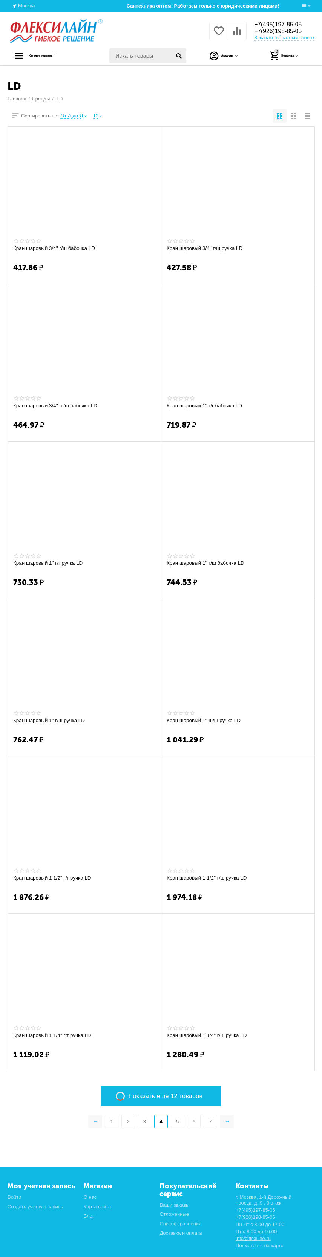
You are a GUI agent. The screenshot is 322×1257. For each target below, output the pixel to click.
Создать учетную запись (35, 1206)
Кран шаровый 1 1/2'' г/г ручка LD (54, 878)
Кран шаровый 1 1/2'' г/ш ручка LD (208, 878)
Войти (14, 1197)
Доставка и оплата (180, 1233)
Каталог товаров (54, 56)
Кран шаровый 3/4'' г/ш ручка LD (206, 248)
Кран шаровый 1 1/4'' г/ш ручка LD (208, 1035)
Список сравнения (180, 1223)
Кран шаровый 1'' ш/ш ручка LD (205, 721)
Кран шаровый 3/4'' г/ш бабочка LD (55, 248)
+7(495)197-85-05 (281, 24)
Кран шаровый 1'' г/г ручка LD (49, 563)
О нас (90, 1197)
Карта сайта (97, 1206)
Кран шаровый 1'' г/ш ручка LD (50, 721)
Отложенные (174, 1214)
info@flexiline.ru (253, 1238)
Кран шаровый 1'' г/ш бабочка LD (207, 563)
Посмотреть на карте (260, 1245)
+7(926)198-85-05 (281, 31)
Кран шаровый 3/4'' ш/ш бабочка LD (57, 406)
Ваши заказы (174, 1205)
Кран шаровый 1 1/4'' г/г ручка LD (54, 1035)
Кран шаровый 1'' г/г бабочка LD (206, 406)
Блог (89, 1216)
